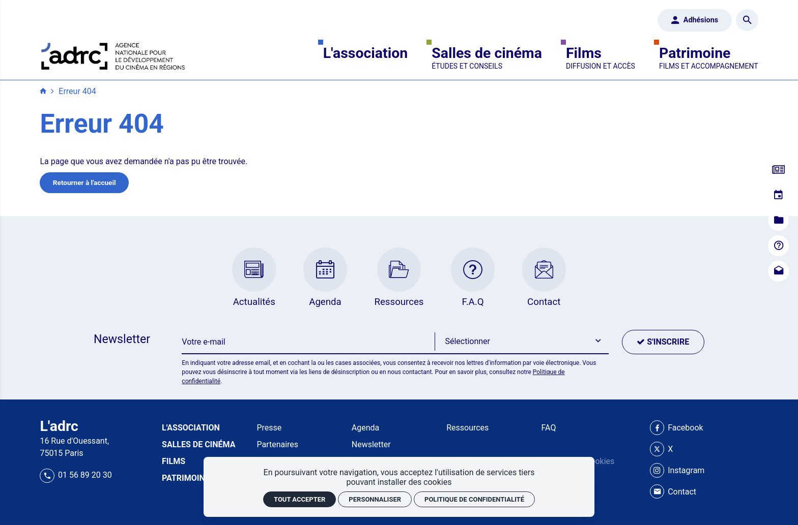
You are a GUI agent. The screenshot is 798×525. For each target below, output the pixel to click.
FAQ (549, 428)
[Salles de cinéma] (487, 58)
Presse (268, 428)
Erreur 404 (77, 91)
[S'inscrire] (663, 342)
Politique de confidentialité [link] (474, 499)
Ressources (467, 428)
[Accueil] (113, 54)
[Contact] (778, 271)
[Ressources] (778, 220)
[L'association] (365, 58)
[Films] (600, 58)
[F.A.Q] (778, 245)
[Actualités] (778, 170)
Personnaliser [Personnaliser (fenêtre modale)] (375, 499)
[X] (661, 449)
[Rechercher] (747, 20)
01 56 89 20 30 (75, 475)
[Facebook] (676, 428)
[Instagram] (677, 471)
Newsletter (371, 444)
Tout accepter (299, 499)
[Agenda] (778, 195)
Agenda (365, 428)
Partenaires (277, 444)
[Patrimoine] (708, 58)
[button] (522, 342)
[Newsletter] (308, 342)
